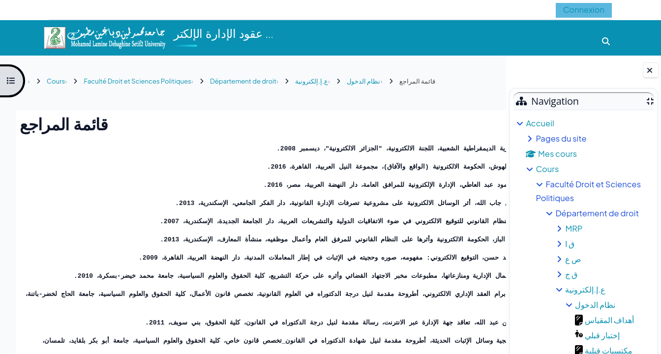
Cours (547, 169)
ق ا (569, 243)
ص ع (573, 259)
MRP (573, 228)
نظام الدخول (595, 304)
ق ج (571, 274)
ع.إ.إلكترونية (585, 289)
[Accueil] (104, 36)
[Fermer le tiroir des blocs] (651, 70)
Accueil (540, 123)
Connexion (583, 9)
